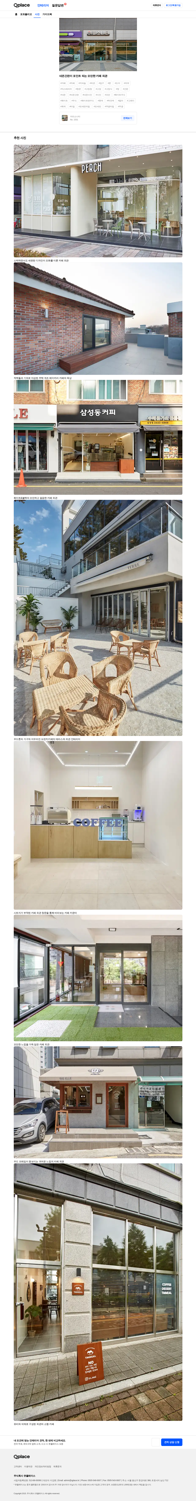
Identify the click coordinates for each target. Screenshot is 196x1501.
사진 (37, 14)
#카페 (63, 83)
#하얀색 (110, 100)
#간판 (125, 89)
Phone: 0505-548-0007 (91, 1480)
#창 (117, 89)
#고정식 (108, 89)
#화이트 (64, 100)
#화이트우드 (119, 95)
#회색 (63, 106)
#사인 (98, 95)
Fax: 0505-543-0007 (112, 1480)
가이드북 (47, 14)
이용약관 (28, 1466)
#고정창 (88, 89)
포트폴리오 (26, 14)
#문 (109, 83)
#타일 (72, 106)
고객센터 (18, 1466)
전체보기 (127, 118)
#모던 (107, 95)
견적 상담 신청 (171, 1442)
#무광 (120, 106)
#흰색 (100, 100)
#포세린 (97, 106)
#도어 (117, 83)
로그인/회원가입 (173, 5)
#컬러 (120, 100)
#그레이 (130, 100)
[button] (178, 148)
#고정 (98, 89)
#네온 (63, 95)
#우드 (74, 100)
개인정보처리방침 (43, 1466)
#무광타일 (109, 106)
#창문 (78, 89)
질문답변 (58, 5)
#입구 (101, 83)
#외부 (126, 83)
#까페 (72, 83)
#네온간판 (74, 95)
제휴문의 (157, 5)
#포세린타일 (84, 106)
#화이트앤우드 (87, 100)
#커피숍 (82, 83)
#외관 (92, 83)
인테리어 (43, 5)
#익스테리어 (66, 89)
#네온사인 (87, 95)
